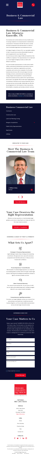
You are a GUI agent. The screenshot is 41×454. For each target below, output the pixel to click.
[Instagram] (26, 438)
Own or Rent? (10, 369)
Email (8, 352)
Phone (8, 348)
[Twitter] (20, 438)
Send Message (20, 375)
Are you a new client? (11, 357)
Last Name (9, 343)
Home (20, 420)
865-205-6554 (20, 402)
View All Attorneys (20, 202)
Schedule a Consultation (20, 227)
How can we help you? (11, 361)
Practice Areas (20, 426)
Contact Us (20, 431)
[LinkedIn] (23, 438)
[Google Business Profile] (17, 438)
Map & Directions (20, 414)
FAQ (20, 429)
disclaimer (17, 371)
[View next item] (22, 197)
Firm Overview (20, 423)
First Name (9, 339)
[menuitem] (20, 111)
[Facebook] (15, 438)
